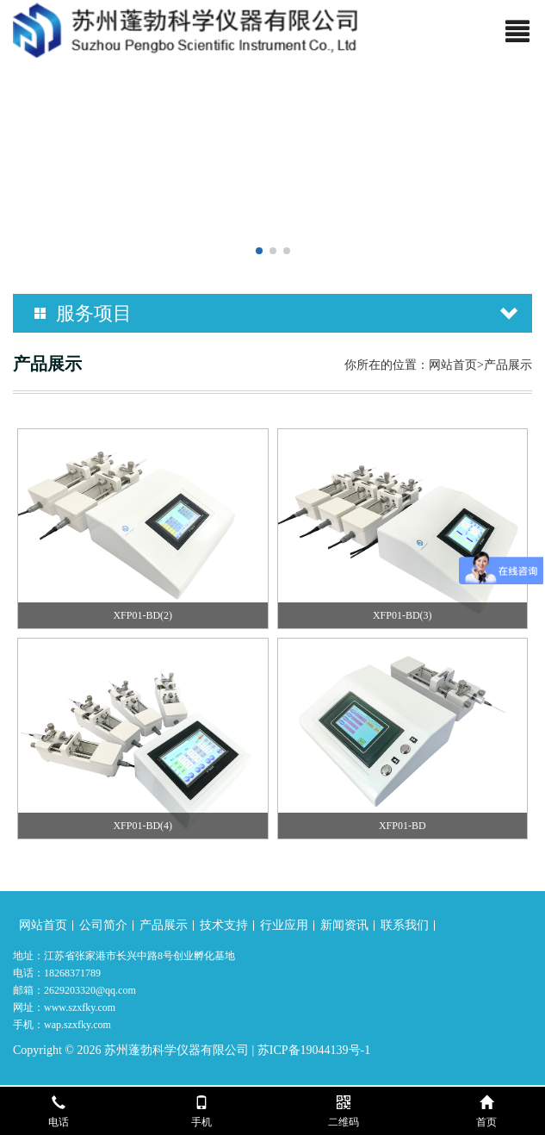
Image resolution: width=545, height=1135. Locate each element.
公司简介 (103, 925)
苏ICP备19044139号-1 (313, 1050)
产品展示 (163, 925)
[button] (259, 250)
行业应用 (284, 925)
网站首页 (453, 365)
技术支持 (224, 925)
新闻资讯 (344, 925)
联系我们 (405, 925)
